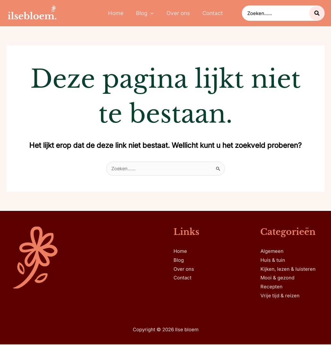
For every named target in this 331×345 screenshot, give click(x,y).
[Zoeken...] (317, 13)
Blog (179, 261)
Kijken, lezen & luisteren (288, 270)
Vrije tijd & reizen (280, 296)
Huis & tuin (272, 261)
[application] (151, 13)
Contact (182, 279)
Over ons (184, 270)
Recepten (271, 288)
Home (180, 252)
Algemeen (272, 252)
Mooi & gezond (277, 279)
